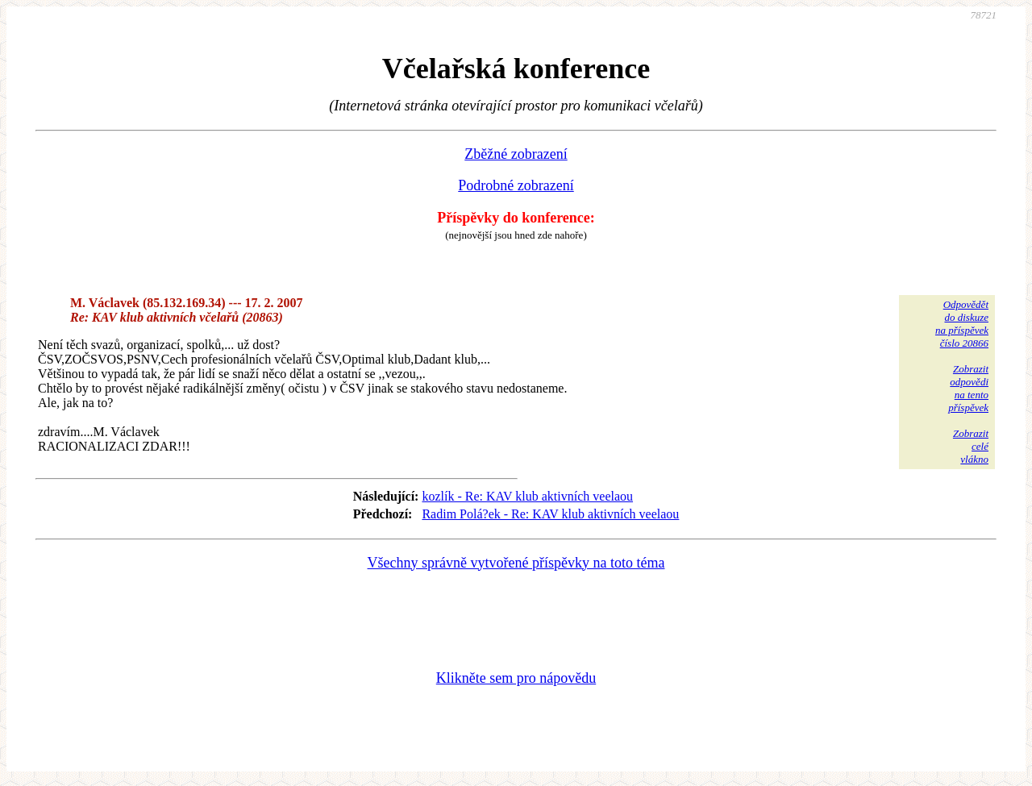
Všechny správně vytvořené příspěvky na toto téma (516, 563)
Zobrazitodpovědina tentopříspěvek (968, 388)
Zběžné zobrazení (515, 154)
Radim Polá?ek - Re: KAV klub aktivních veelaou (550, 514)
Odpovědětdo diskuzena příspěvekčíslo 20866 (961, 323)
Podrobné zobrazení (515, 185)
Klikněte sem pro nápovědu (516, 678)
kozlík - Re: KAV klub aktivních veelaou (527, 496)
